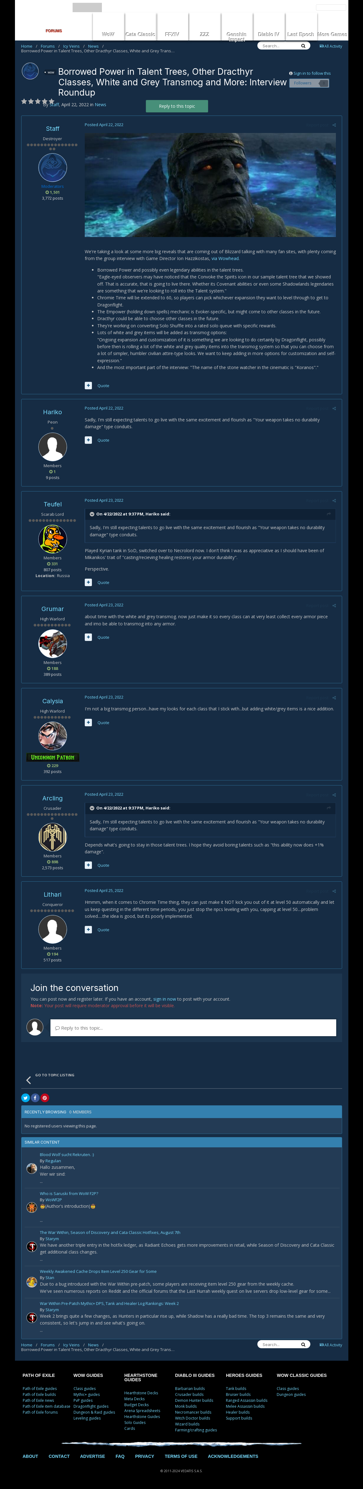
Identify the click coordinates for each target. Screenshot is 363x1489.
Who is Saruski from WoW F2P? (69, 1195)
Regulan (53, 1161)
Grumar (52, 610)
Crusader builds (189, 1395)
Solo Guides (135, 1423)
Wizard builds (187, 1425)
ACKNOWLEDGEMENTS (233, 1457)
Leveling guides (87, 1419)
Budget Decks (136, 1405)
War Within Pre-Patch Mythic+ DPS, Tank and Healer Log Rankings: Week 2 (109, 1304)
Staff (53, 128)
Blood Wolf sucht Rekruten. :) (67, 1156)
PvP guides (83, 1401)
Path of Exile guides (40, 1389)
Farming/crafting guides (196, 1431)
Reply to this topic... (79, 1029)
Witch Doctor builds (192, 1419)
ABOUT (30, 1457)
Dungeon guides (291, 1395)
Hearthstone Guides (142, 1417)
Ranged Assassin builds (246, 1401)
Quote (102, 386)
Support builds (239, 1419)
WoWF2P (53, 1200)
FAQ (120, 1457)
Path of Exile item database (46, 1407)
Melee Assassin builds (245, 1407)
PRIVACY (144, 1457)
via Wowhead (224, 259)
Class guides (85, 1389)
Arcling (52, 799)
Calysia (52, 702)
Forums (50, 46)
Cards (129, 1429)
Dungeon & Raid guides (94, 1413)
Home (29, 46)
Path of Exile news (38, 1401)
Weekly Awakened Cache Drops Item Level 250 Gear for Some (98, 1272)
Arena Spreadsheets (142, 1411)
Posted (103, 124)
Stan (49, 1278)
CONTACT (59, 1457)
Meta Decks (134, 1399)
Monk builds (186, 1407)
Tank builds (236, 1389)
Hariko (52, 412)
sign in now (164, 1000)
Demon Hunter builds (194, 1401)
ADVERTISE (92, 1457)
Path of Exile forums (40, 1413)
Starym (52, 1239)
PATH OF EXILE (39, 1376)
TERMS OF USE (181, 1457)
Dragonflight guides (91, 1407)
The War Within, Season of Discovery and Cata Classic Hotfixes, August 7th (110, 1233)
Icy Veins (74, 46)
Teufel (53, 505)
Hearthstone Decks (141, 1394)
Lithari (52, 895)
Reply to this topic (177, 106)
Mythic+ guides (87, 1395)
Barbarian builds (190, 1389)
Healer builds (238, 1413)
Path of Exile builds (39, 1395)
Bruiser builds (238, 1395)
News (96, 46)
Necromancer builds (193, 1413)
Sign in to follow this (312, 73)
